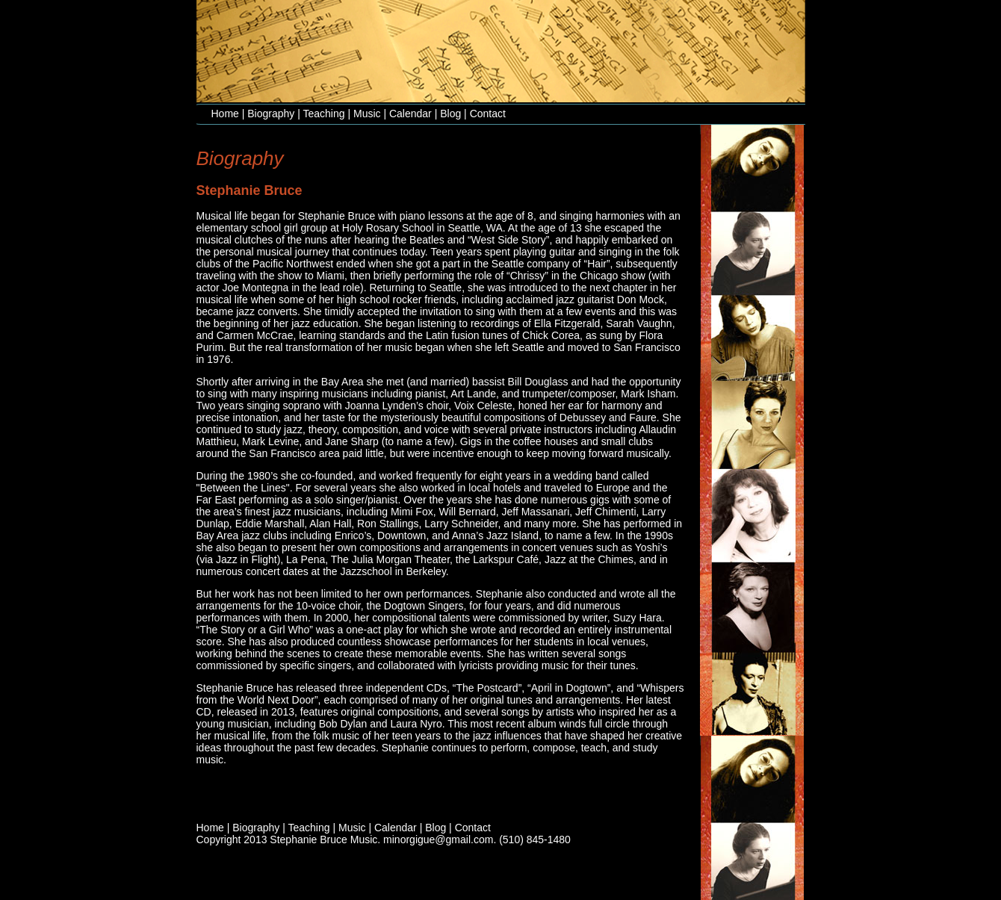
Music (367, 114)
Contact (488, 114)
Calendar (410, 114)
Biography (270, 114)
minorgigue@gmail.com (438, 839)
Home (225, 114)
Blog (450, 114)
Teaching (324, 114)
